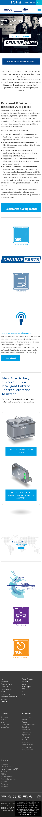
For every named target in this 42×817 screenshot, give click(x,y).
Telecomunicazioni (28, 724)
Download (4, 686)
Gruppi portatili (27, 750)
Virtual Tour (5, 727)
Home (3, 679)
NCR (23, 691)
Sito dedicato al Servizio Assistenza (21, 61)
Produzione (5, 724)
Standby (25, 719)
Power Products (27, 679)
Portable (4, 771)
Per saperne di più (30, 814)
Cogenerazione (27, 742)
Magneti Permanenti (8, 779)
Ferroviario (26, 729)
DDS (23, 689)
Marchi (3, 719)
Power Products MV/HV (9, 769)
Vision (3, 722)
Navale (24, 722)
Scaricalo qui (11, 366)
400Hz (24, 739)
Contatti (4, 701)
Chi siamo (4, 717)
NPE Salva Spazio (7, 766)
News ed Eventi (6, 684)
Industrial (4, 764)
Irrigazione (26, 737)
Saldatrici (25, 727)
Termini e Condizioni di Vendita (9, 698)
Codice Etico (5, 694)
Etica (3, 691)
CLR (23, 694)
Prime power (26, 717)
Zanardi (25, 681)
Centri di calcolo (27, 744)
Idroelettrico (26, 732)
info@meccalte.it (27, 401)
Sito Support (26, 686)
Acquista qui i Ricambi (20, 36)
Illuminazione (27, 747)
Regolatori (5, 784)
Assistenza (5, 681)
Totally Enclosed (7, 776)
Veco (24, 684)
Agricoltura (26, 734)
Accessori (4, 786)
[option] (21, 33)
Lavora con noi (29, 2)
